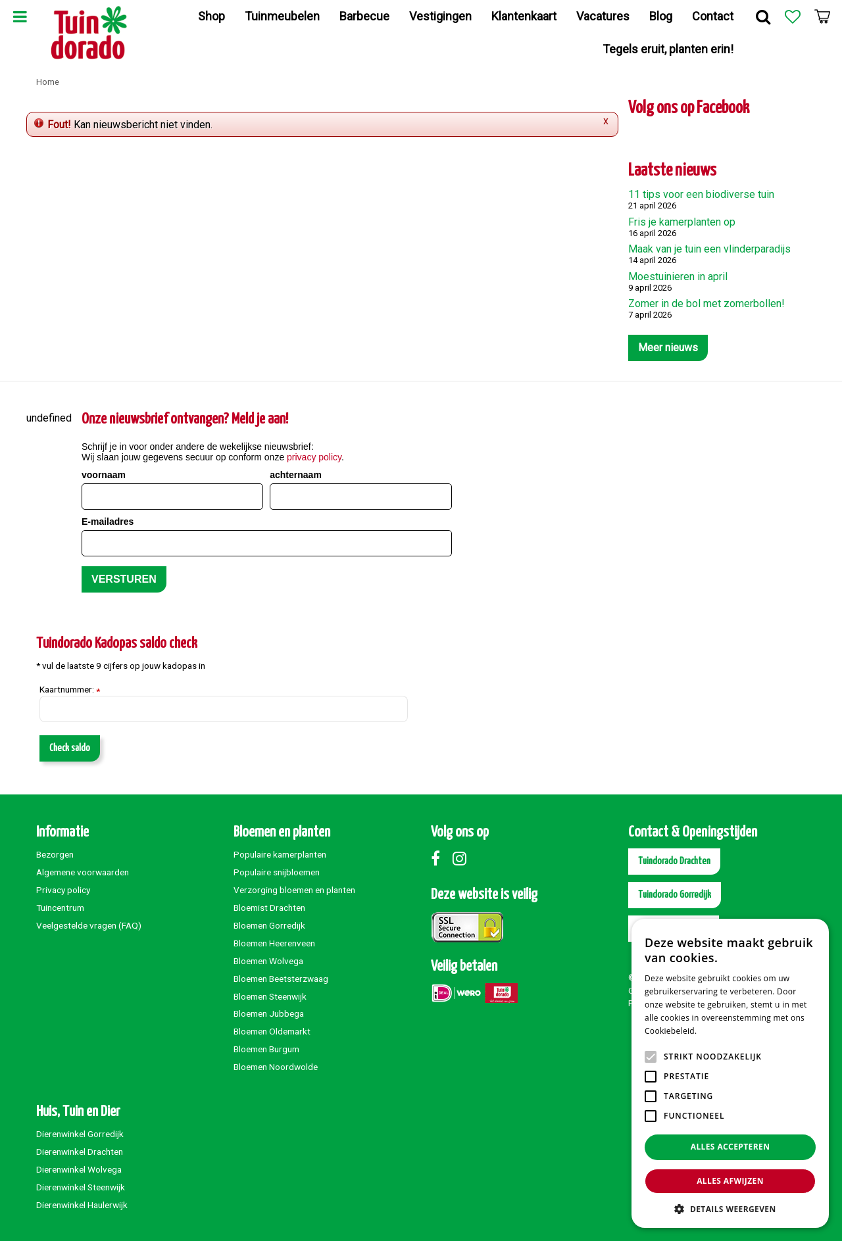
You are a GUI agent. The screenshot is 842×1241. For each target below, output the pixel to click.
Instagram (462, 858)
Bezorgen (55, 854)
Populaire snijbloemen (277, 872)
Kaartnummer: (69, 690)
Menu (20, 16)
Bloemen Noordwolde (276, 1066)
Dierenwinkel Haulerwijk (82, 1205)
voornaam (104, 475)
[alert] (730, 1073)
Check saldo (69, 748)
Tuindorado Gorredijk (674, 895)
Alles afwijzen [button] (730, 1180)
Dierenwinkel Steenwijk (80, 1187)
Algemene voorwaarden (82, 872)
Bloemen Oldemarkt (272, 1031)
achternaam (296, 475)
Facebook (441, 858)
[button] (730, 1208)
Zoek (763, 16)
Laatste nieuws (672, 171)
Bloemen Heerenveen (274, 943)
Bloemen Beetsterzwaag (281, 978)
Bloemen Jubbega (269, 1013)
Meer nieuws (668, 347)
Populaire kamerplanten (280, 854)
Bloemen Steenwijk (270, 996)
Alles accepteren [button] (730, 1146)
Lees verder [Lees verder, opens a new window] (722, 1030)
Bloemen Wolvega (268, 961)
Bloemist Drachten (269, 907)
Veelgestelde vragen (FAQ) (88, 925)
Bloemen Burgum (266, 1049)
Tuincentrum (60, 907)
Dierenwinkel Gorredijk (80, 1134)
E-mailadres (108, 521)
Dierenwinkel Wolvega (79, 1169)
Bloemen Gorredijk (269, 925)
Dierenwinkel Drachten (79, 1151)
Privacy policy (63, 890)
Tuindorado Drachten (674, 861)
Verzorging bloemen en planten (294, 890)
